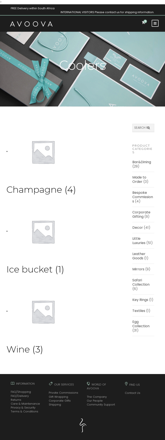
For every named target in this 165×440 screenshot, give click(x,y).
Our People (95, 401)
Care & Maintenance (25, 404)
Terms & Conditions (24, 411)
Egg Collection (141, 324)
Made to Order (139, 179)
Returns (16, 400)
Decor (137, 227)
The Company (97, 397)
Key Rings (140, 299)
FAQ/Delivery (20, 396)
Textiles (138, 310)
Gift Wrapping (58, 397)
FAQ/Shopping (21, 392)
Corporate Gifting (141, 214)
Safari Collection (141, 282)
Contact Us (132, 393)
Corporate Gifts (60, 401)
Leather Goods (138, 256)
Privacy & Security (23, 408)
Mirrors (138, 269)
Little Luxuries (138, 240)
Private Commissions (63, 393)
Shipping (55, 404)
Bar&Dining (141, 162)
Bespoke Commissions (142, 197)
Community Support (101, 404)
